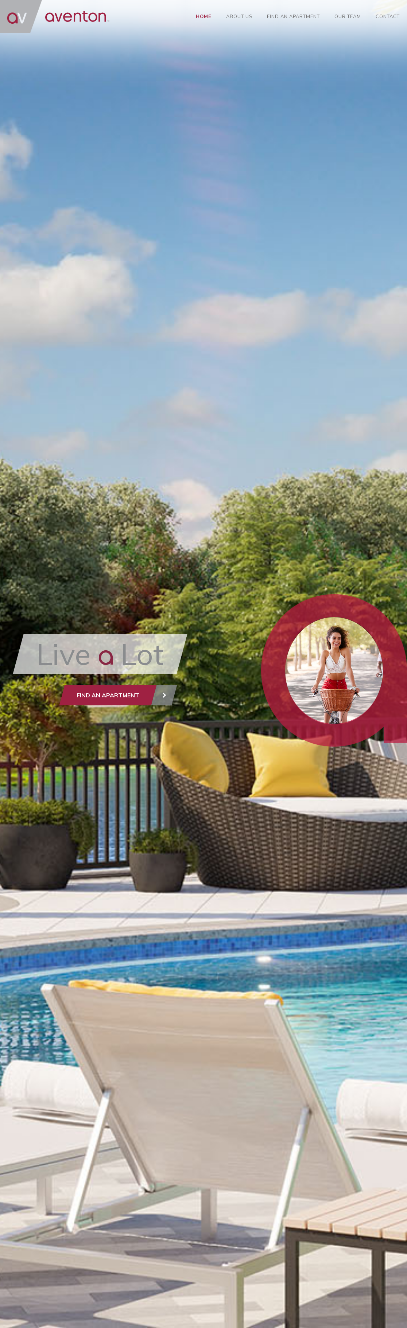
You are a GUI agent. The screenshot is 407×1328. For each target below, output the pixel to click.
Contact (388, 17)
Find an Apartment (293, 17)
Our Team (347, 17)
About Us (239, 17)
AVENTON (54, 16)
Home (204, 17)
